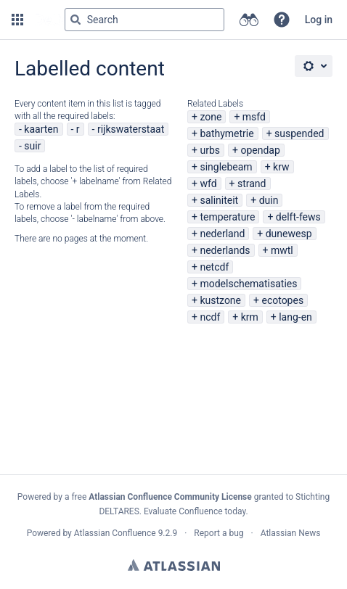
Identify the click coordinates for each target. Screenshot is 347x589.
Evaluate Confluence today (194, 511)
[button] (17, 19)
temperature (227, 217)
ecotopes (282, 300)
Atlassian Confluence (115, 533)
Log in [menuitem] (318, 19)
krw (281, 167)
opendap (259, 150)
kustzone (220, 300)
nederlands (225, 250)
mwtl (282, 250)
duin (269, 200)
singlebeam (226, 167)
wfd (208, 183)
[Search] (75, 19)
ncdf (210, 317)
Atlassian (174, 565)
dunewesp (289, 233)
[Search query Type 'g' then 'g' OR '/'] (144, 19)
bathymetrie (226, 133)
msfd (254, 117)
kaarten (41, 129)
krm (249, 317)
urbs (210, 150)
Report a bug (218, 533)
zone (210, 117)
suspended (299, 133)
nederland (222, 233)
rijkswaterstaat (130, 129)
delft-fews (298, 217)
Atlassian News (291, 533)
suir (32, 146)
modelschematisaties (248, 283)
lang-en (295, 317)
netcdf (214, 267)
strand (251, 183)
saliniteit (219, 200)
